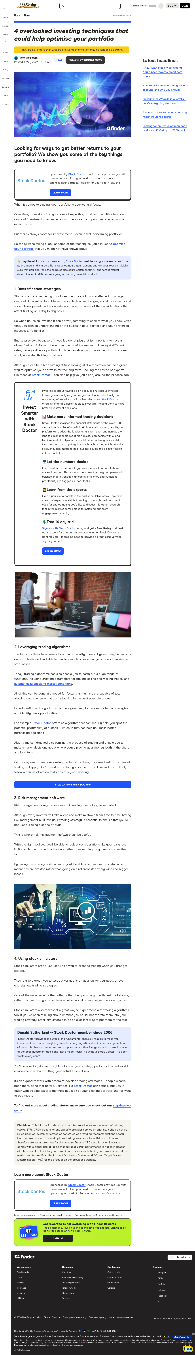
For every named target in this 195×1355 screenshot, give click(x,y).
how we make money (74, 1345)
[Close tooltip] (193, 1334)
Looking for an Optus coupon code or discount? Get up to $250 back (165, 128)
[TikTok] (171, 1279)
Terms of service (52, 1317)
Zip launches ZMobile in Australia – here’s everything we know (164, 101)
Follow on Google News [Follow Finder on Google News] (85, 60)
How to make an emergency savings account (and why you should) (165, 87)
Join (185, 6)
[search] (92, 6)
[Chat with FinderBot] (188, 1348)
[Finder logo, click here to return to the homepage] (32, 6)
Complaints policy (97, 1317)
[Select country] (179, 1257)
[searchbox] (90, 6)
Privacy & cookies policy (74, 1317)
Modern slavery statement (121, 1317)
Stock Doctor (76, 174)
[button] (5, 6)
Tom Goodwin (29, 57)
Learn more (60, 192)
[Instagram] (171, 1273)
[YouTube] (171, 1284)
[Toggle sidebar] (11, 21)
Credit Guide (173, 1343)
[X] (171, 1302)
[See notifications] (161, 6)
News (27, 15)
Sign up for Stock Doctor (73, 785)
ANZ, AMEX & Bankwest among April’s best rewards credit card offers (162, 72)
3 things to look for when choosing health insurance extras (165, 114)
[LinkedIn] (171, 1290)
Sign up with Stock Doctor (59, 528)
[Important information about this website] (122, 15)
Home (17, 15)
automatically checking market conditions (43, 683)
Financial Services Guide (156, 1343)
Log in (172, 6)
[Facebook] (171, 1296)
